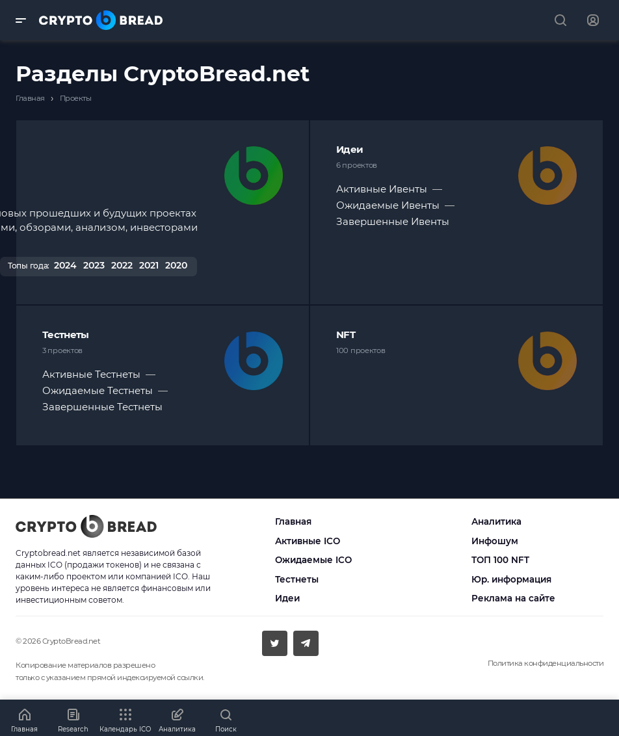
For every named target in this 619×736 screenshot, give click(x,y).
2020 (176, 265)
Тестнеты (65, 334)
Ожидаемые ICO (313, 560)
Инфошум (494, 541)
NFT (345, 334)
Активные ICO (307, 541)
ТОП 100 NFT (500, 560)
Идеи (349, 149)
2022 (122, 265)
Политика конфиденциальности (546, 663)
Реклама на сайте (513, 598)
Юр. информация (511, 579)
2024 (65, 265)
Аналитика (496, 521)
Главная (293, 521)
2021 (149, 265)
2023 (94, 265)
